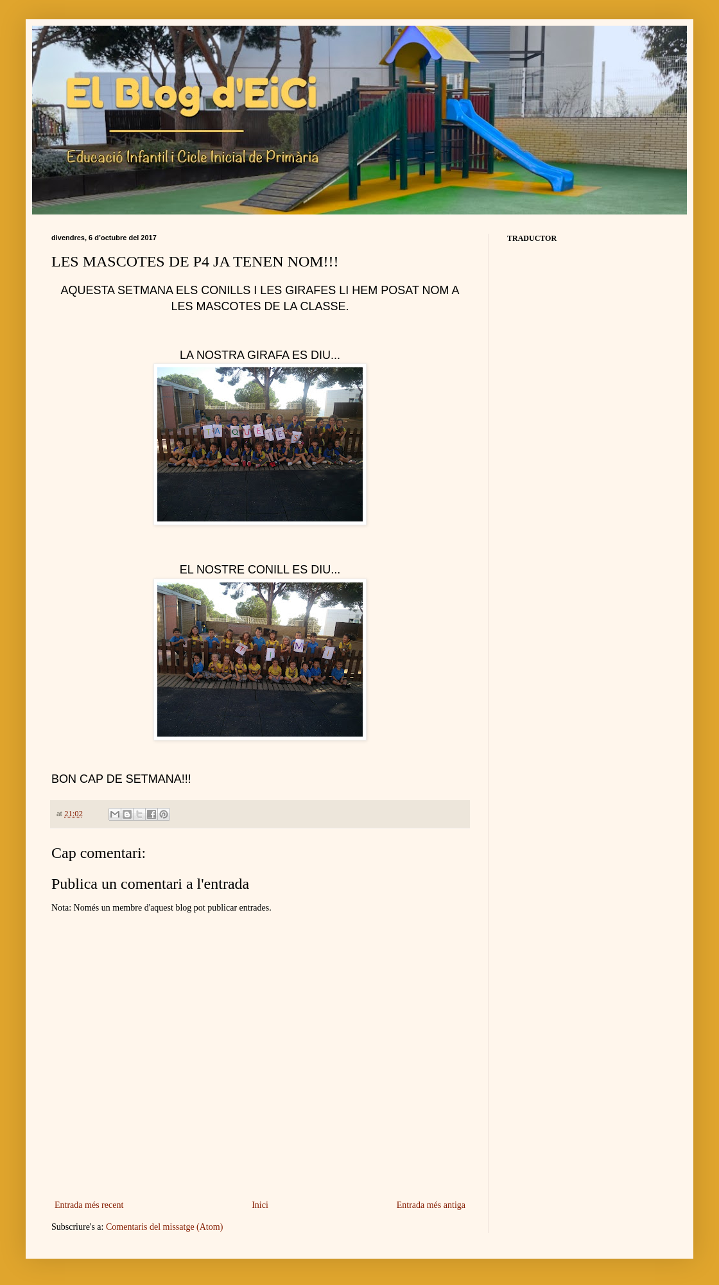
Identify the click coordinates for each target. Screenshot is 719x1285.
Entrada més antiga (431, 1205)
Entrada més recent (89, 1205)
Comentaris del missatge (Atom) (164, 1227)
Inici (260, 1205)
